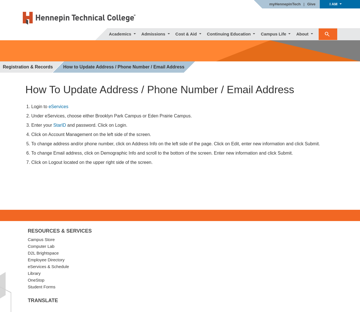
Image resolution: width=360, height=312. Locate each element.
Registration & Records (28, 66)
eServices (58, 106)
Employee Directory (46, 259)
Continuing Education (229, 34)
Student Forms (41, 286)
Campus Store (41, 239)
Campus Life (274, 34)
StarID (59, 125)
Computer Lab (41, 246)
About (302, 34)
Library (34, 273)
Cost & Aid (187, 34)
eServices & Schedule (48, 266)
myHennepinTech (285, 4)
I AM (334, 4)
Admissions (153, 34)
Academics (120, 34)
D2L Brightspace (43, 253)
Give (311, 4)
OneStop (36, 280)
